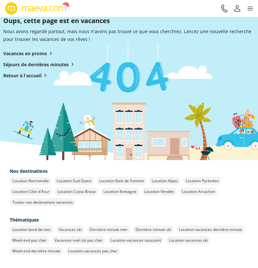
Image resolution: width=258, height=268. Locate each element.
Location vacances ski (188, 240)
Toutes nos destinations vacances (42, 202)
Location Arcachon (198, 191)
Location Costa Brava (76, 191)
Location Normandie (30, 181)
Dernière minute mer (108, 229)
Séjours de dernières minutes (39, 64)
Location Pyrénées (202, 181)
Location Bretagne (119, 191)
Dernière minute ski (153, 229)
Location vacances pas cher (93, 251)
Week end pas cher (29, 240)
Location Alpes (165, 181)
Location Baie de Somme (121, 181)
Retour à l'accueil (26, 75)
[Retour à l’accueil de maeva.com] (37, 8)
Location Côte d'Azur (31, 191)
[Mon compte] (237, 8)
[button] (250, 8)
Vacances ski (70, 229)
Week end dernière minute (36, 251)
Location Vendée (159, 191)
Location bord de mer (31, 229)
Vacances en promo (29, 53)
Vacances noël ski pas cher (78, 240)
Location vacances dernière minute (210, 229)
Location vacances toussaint (136, 240)
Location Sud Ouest (74, 181)
